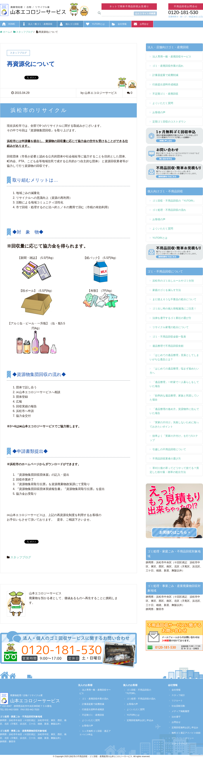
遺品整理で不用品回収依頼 (167, 345)
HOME (11, 24)
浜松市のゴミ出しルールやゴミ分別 (173, 280)
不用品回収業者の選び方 (166, 458)
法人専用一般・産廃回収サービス (171, 56)
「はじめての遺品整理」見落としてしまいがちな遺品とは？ (174, 357)
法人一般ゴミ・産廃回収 (40, 24)
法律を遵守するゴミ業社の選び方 (171, 317)
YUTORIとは (98, 24)
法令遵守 (175, 717)
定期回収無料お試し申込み (139, 720)
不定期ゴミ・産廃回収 (165, 93)
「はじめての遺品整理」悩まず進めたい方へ (174, 370)
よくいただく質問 (162, 103)
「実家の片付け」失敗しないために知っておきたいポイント (174, 424)
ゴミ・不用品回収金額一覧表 (169, 336)
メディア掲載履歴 (179, 711)
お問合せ (144, 24)
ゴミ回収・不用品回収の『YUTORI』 (174, 200)
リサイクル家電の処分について (170, 327)
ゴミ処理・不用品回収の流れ (169, 209)
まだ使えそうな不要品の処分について (174, 299)
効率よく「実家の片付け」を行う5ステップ (174, 437)
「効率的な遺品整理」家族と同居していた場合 (174, 397)
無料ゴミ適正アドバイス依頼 (185, 733)
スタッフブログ (20, 557)
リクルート (176, 700)
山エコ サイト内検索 (145, 13)
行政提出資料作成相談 (165, 84)
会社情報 (122, 24)
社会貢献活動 (177, 706)
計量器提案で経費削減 (165, 75)
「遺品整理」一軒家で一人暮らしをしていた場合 (174, 384)
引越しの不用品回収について (169, 449)
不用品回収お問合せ (186, 6)
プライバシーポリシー (182, 738)
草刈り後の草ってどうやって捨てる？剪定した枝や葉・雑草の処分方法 (174, 469)
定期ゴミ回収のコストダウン (169, 121)
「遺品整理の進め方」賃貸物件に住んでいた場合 (174, 411)
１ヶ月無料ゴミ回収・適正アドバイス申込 (95, 733)
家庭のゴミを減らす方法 (166, 290)
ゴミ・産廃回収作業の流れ (167, 65)
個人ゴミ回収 (72, 24)
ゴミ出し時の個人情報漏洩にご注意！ (174, 308)
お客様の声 (158, 112)
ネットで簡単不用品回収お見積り (129, 6)
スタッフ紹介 (177, 695)
